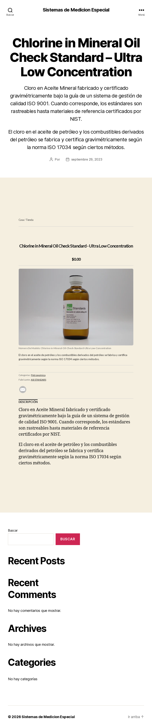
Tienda (29, 219)
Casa (21, 219)
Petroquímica (38, 375)
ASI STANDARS (38, 379)
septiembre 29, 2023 (86, 159)
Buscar (12, 530)
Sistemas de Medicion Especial (76, 10)
